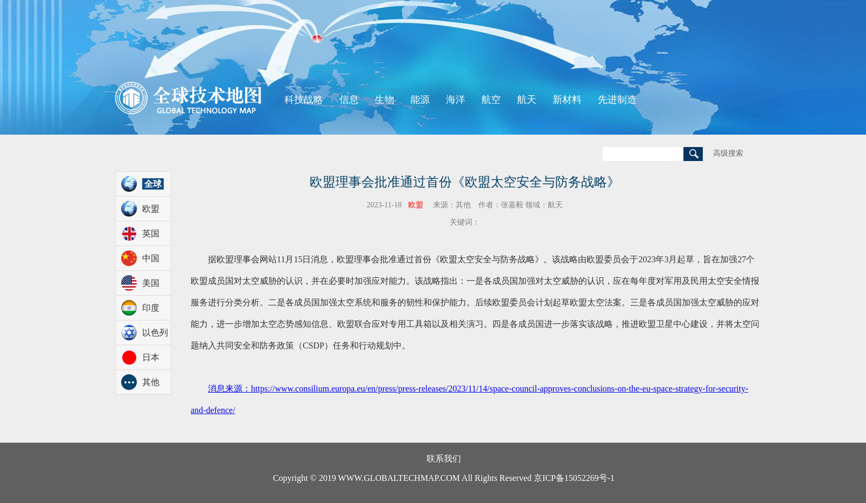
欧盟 (150, 208)
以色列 (155, 332)
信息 (349, 99)
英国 (150, 233)
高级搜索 (728, 153)
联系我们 (444, 458)
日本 (150, 357)
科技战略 (303, 99)
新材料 (567, 99)
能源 (420, 99)
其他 (150, 382)
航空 (491, 99)
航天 (526, 99)
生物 (384, 99)
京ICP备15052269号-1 (574, 478)
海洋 (455, 99)
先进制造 (617, 99)
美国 (150, 283)
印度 (150, 307)
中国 (150, 258)
